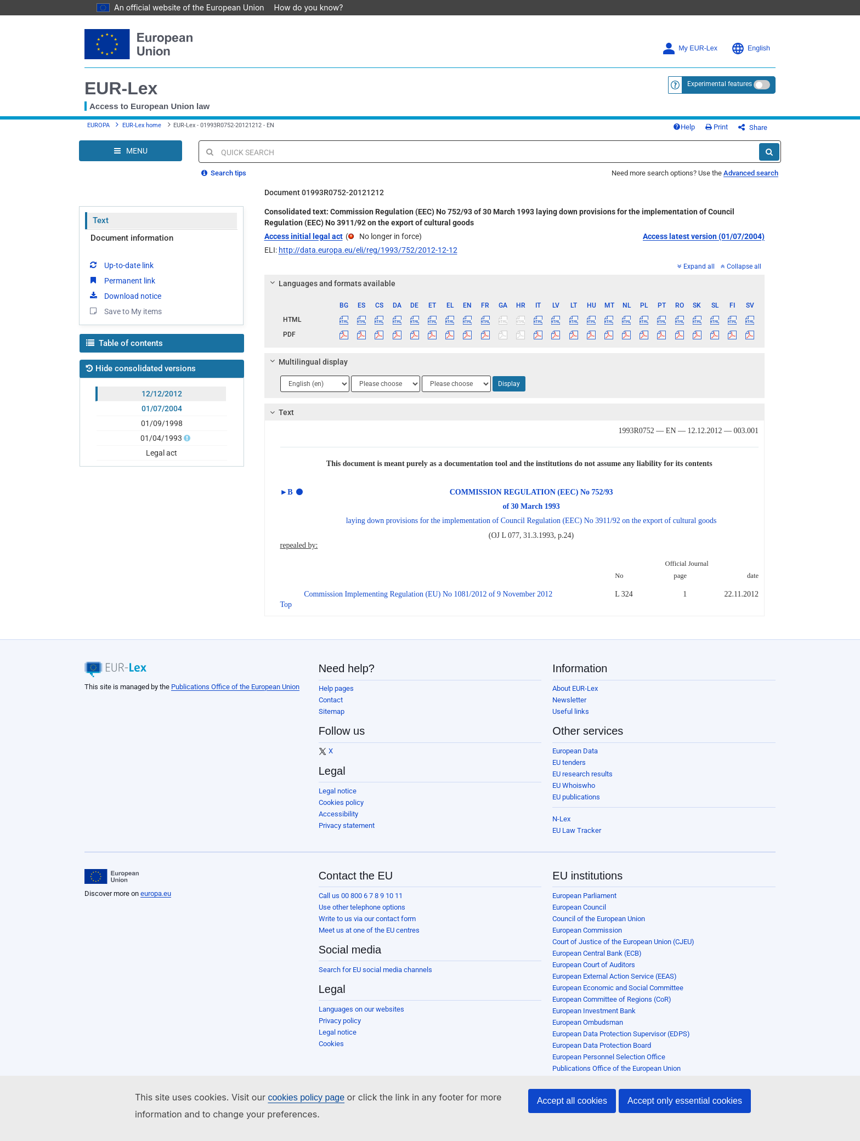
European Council (579, 915)
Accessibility (338, 822)
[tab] (515, 291)
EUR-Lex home (141, 129)
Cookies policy (341, 811)
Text (101, 229)
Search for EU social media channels (375, 978)
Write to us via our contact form (367, 927)
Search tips (223, 181)
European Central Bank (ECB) (597, 961)
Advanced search (750, 181)
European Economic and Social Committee (617, 996)
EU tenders (569, 771)
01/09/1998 (162, 431)
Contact (331, 708)
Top (286, 613)
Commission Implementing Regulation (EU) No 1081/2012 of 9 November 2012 (428, 602)
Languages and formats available (330, 291)
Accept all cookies (572, 1100)
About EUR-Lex (575, 696)
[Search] (769, 160)
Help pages (336, 696)
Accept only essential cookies (684, 1100)
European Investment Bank (594, 1019)
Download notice (124, 303)
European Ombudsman (587, 1030)
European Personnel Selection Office (608, 1065)
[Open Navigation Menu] (130, 159)
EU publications (576, 805)
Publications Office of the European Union (235, 695)
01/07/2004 (162, 416)
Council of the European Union (598, 927)
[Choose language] (314, 392)
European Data (575, 759)
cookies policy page (288, 1097)
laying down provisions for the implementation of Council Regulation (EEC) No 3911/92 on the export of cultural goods (531, 529)
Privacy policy (340, 1029)
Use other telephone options (362, 915)
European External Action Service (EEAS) (614, 984)
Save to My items (125, 319)
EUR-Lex (120, 88)
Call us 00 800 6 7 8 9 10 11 (361, 904)
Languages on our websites (361, 1017)
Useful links (570, 720)
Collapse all (741, 275)
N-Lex (561, 827)
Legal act (161, 461)
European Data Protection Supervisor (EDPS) (621, 1042)
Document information (131, 246)
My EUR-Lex (689, 48)
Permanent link (121, 288)
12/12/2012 (162, 402)
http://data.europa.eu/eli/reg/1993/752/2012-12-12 (368, 258)
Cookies (331, 1052)
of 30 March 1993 (530, 514)
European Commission (587, 938)
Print (734, 131)
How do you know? (302, 7)
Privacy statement (347, 834)
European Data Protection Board (601, 1053)
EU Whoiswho (573, 794)
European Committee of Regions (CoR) (611, 1007)
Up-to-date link (121, 273)
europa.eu (155, 902)
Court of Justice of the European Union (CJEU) (623, 950)
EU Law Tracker (576, 839)
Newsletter (569, 708)
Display (509, 392)
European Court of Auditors (593, 973)
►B (286, 500)
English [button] (750, 48)
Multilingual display (307, 370)
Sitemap (331, 720)
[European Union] (111, 885)
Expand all (696, 275)
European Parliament (584, 904)
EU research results (582, 782)
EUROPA (98, 129)
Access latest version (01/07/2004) (704, 244)
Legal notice (338, 799)
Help (702, 131)
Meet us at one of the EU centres (369, 938)
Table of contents (124, 351)
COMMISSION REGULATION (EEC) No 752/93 (531, 500)
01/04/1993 (162, 446)
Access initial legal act (303, 244)
